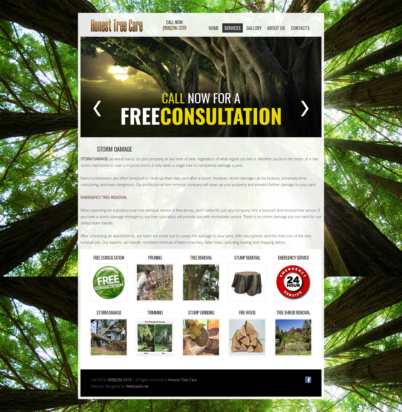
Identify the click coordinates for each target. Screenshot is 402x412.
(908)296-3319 (174, 27)
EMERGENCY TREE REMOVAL (104, 197)
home (214, 28)
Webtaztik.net (137, 386)
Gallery (254, 28)
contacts (300, 28)
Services (232, 28)
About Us (276, 28)
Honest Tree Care (117, 25)
